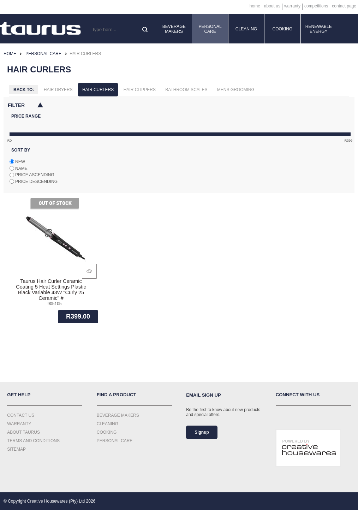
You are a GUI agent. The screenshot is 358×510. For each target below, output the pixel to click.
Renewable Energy (318, 29)
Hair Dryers (58, 89)
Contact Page (344, 6)
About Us (272, 6)
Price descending (36, 181)
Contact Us (20, 415)
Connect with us (298, 394)
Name (21, 168)
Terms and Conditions (33, 440)
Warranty (292, 6)
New (20, 161)
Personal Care (209, 29)
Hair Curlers (98, 89)
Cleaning (246, 28)
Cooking (283, 28)
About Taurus (23, 432)
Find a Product (116, 394)
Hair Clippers (140, 89)
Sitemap (16, 449)
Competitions (316, 6)
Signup (202, 432)
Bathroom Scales (186, 89)
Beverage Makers (174, 29)
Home (255, 6)
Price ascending (34, 174)
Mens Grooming (236, 89)
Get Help (18, 394)
